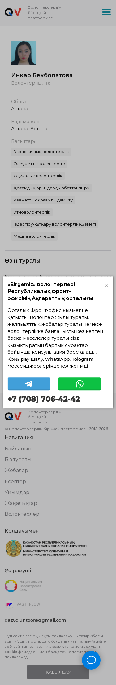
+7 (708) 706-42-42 (43, 399)
